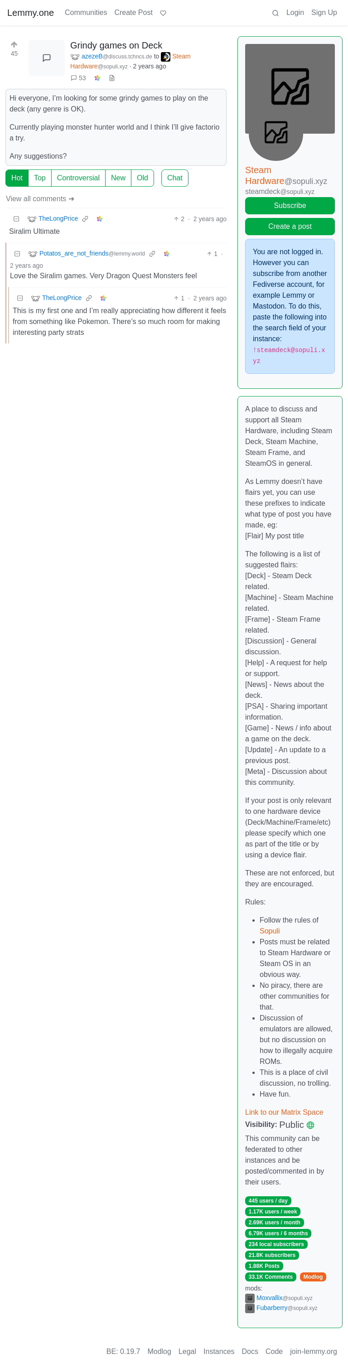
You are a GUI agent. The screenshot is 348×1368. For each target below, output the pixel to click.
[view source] (112, 78)
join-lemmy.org (313, 1351)
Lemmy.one (30, 13)
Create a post (290, 226)
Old (142, 178)
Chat (175, 178)
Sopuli (270, 931)
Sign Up (324, 12)
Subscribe (290, 205)
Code (274, 1351)
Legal (187, 1351)
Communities (86, 12)
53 (78, 78)
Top (40, 178)
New (118, 178)
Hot (17, 178)
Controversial (78, 178)
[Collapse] (16, 219)
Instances (218, 1351)
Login (295, 12)
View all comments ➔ (40, 199)
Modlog (313, 1277)
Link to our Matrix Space (284, 1112)
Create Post (133, 12)
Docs (250, 1351)
